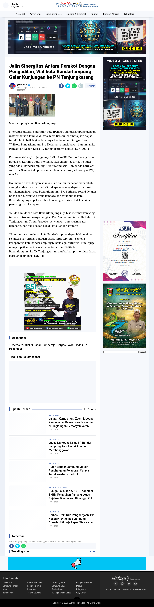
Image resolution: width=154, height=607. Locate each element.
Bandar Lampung (34, 582)
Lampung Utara (54, 13)
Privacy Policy (139, 589)
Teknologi (129, 13)
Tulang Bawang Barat (61, 593)
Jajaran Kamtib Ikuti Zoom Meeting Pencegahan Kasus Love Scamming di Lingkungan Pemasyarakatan (71, 422)
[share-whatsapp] (74, 85)
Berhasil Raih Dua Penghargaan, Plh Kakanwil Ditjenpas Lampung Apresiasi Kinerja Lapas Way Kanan (71, 518)
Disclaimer (126, 589)
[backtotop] (77, 599)
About (108, 589)
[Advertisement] (52, 383)
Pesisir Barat (57, 589)
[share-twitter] (67, 85)
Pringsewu (81, 589)
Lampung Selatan (59, 488)
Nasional (20, 13)
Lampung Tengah (10, 586)
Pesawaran (32, 589)
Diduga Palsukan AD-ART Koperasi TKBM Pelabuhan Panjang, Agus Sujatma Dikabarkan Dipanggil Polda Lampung (72, 494)
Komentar (90, 86)
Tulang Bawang (34, 593)
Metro (5, 589)
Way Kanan (81, 593)
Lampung (54, 439)
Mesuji (79, 586)
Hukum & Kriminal (76, 13)
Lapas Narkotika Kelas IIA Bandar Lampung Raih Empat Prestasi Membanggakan (70, 446)
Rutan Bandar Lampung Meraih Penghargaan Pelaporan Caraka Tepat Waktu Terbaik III (69, 470)
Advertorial (35, 13)
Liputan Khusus (111, 13)
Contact (116, 589)
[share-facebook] (61, 85)
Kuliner (94, 13)
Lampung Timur (34, 586)
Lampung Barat (58, 582)
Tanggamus (8, 593)
